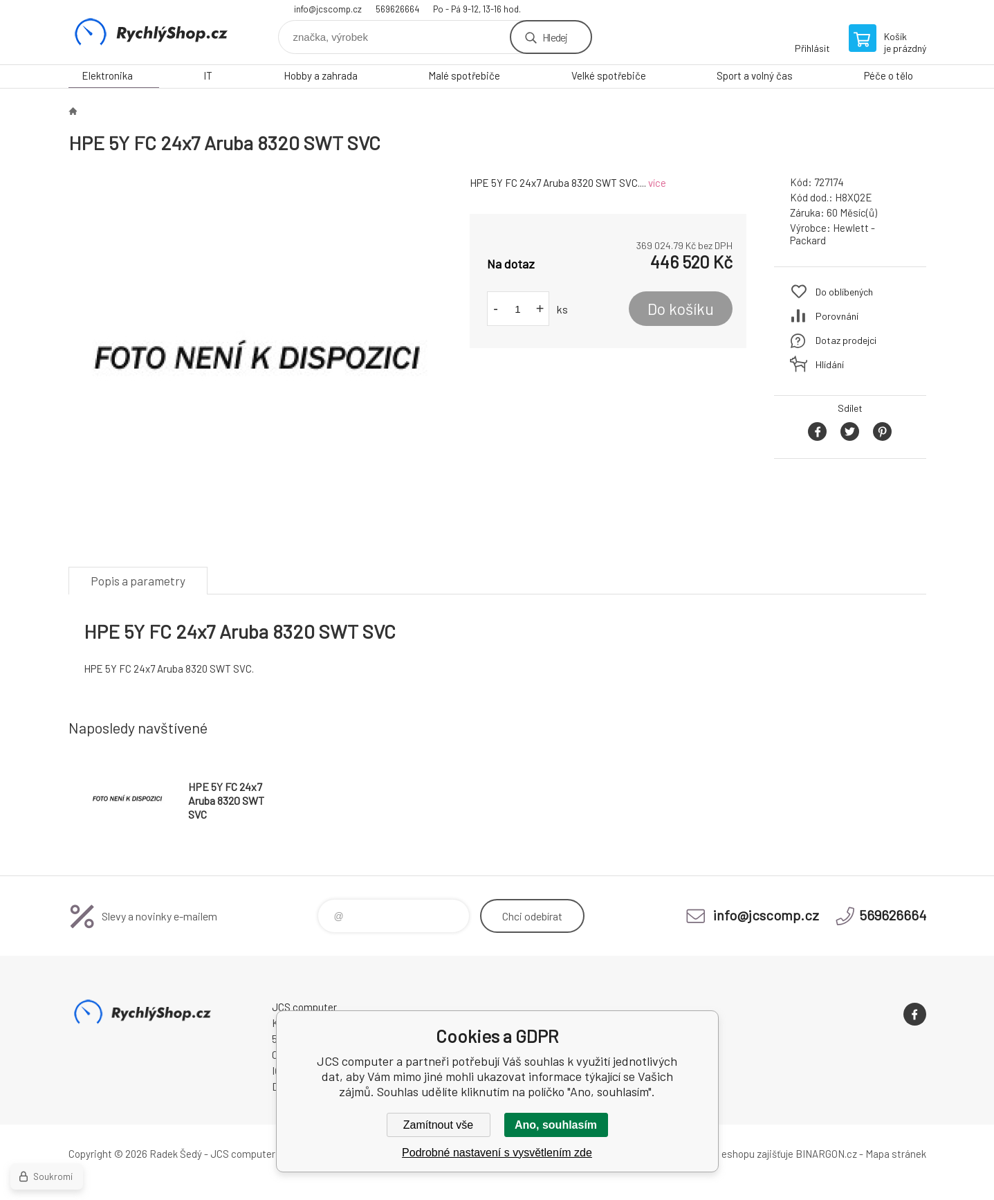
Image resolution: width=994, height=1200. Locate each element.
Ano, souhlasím (556, 1125)
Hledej (554, 37)
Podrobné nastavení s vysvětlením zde (497, 1152)
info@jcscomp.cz (328, 9)
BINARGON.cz (826, 1153)
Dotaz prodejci (846, 340)
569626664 (397, 9)
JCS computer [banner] (151, 32)
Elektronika (107, 75)
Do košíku (680, 308)
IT (207, 75)
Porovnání (837, 316)
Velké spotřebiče (608, 75)
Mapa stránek (895, 1153)
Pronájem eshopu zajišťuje (735, 1153)
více (657, 182)
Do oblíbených (844, 292)
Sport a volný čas (755, 75)
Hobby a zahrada (321, 75)
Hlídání (830, 364)
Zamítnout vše (438, 1125)
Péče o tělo (888, 75)
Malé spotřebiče (464, 75)
